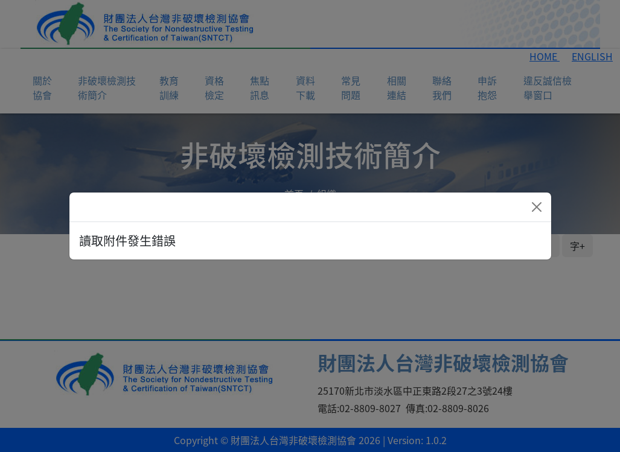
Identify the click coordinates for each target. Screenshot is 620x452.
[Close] (536, 207)
